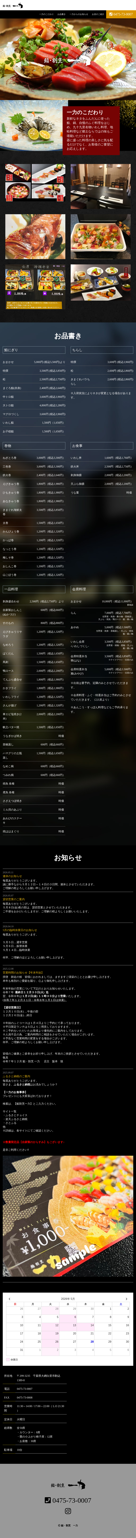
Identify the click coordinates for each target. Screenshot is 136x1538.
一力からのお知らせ (78, 14)
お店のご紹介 (97, 14)
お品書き (60, 14)
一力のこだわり (45, 14)
